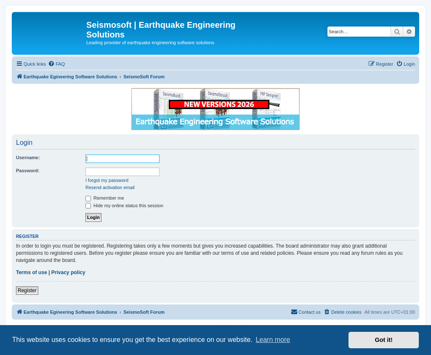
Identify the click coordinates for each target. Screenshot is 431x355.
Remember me (104, 197)
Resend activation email (110, 187)
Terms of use (31, 272)
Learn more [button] (272, 339)
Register (27, 291)
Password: (28, 170)
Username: (28, 157)
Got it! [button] (384, 339)
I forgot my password (106, 180)
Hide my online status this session (124, 205)
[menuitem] (56, 64)
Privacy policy (68, 272)
